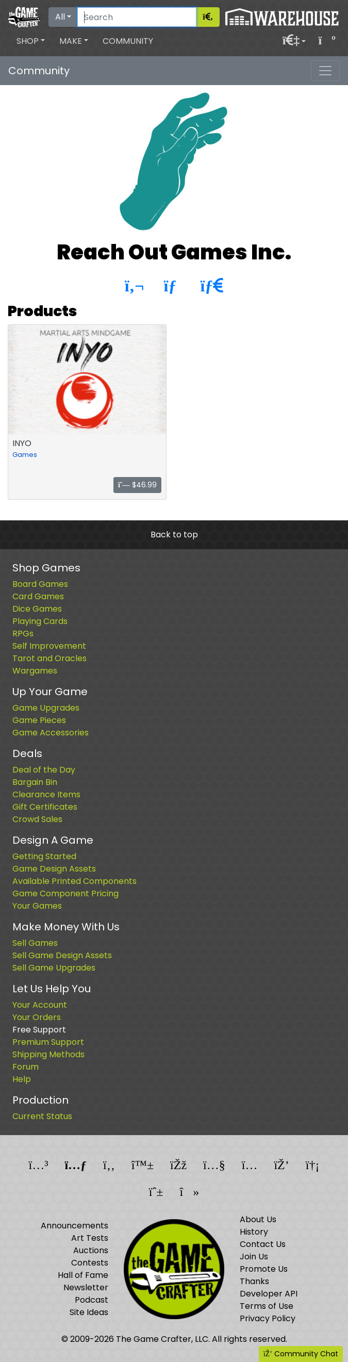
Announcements (74, 1226)
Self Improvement (49, 646)
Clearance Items (46, 794)
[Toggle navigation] (325, 70)
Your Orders (36, 1017)
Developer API (268, 1294)
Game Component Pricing (65, 893)
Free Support (39, 1030)
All (60, 17)
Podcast (91, 1300)
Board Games (40, 584)
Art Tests (89, 1238)
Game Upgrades (45, 708)
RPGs (23, 633)
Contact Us (263, 1244)
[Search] (136, 17)
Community (128, 41)
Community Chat (300, 1354)
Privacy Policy (267, 1318)
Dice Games (37, 609)
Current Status (42, 1116)
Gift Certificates (44, 807)
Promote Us (264, 1269)
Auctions (90, 1250)
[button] (30, 41)
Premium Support (48, 1042)
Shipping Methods (48, 1054)
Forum (25, 1067)
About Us (258, 1219)
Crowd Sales (37, 819)
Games (24, 454)
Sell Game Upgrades (53, 968)
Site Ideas (89, 1312)
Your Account (39, 1005)
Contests (89, 1263)
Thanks (254, 1281)
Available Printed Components (74, 881)
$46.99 (137, 485)
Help (21, 1079)
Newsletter (85, 1287)
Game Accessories (50, 733)
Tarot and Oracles (49, 658)
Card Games (38, 596)
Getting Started (44, 856)
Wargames (34, 671)
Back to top (174, 534)
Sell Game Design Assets (62, 955)
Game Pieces (39, 720)
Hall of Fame (83, 1275)
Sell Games (35, 943)
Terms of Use (266, 1306)
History (254, 1232)
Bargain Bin (34, 782)
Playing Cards (40, 621)
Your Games (37, 906)
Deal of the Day (43, 770)
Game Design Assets (54, 869)
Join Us (254, 1256)
